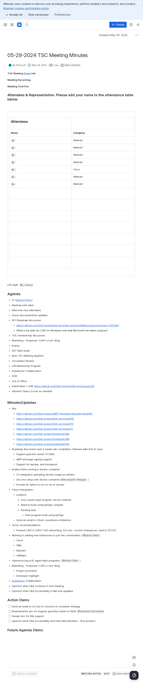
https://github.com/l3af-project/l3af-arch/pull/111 (44, 428)
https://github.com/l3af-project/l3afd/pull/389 (42, 439)
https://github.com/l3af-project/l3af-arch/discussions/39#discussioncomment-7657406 (67, 325)
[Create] (118, 25)
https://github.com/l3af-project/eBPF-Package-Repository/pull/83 (54, 413)
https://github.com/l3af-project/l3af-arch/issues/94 (64, 386)
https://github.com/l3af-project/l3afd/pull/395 (42, 444)
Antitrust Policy (24, 299)
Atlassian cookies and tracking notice (26, 8)
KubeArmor (18, 580)
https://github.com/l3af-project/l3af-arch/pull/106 (45, 418)
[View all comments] (134, 657)
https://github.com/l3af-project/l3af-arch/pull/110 (44, 423)
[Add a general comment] (24, 674)
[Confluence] (19, 25)
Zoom (27, 73)
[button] (13, 140)
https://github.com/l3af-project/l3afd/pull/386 (42, 433)
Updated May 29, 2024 (113, 35)
